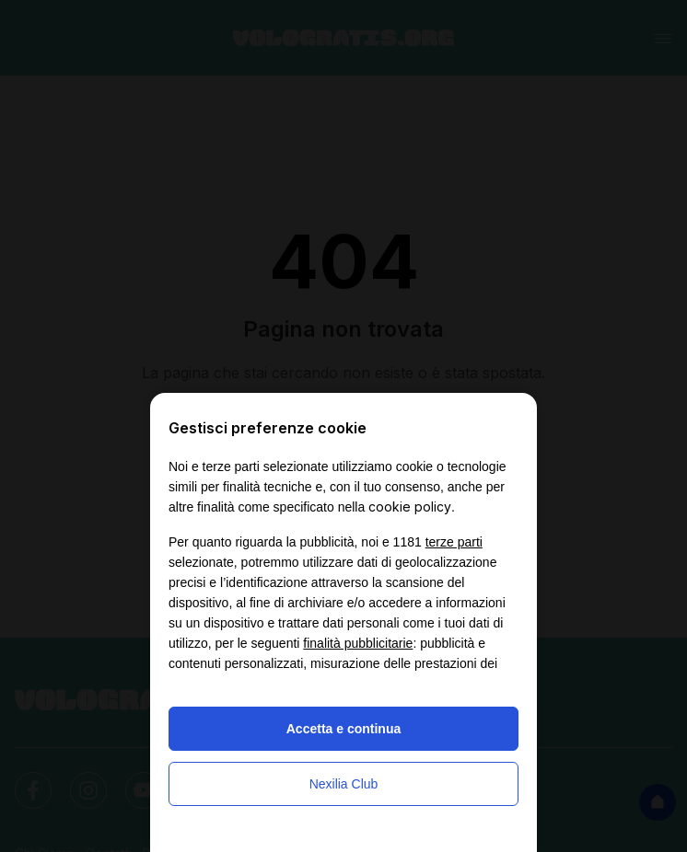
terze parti (454, 542)
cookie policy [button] (409, 506)
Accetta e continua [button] (343, 728)
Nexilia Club (343, 784)
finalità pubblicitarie (358, 643)
